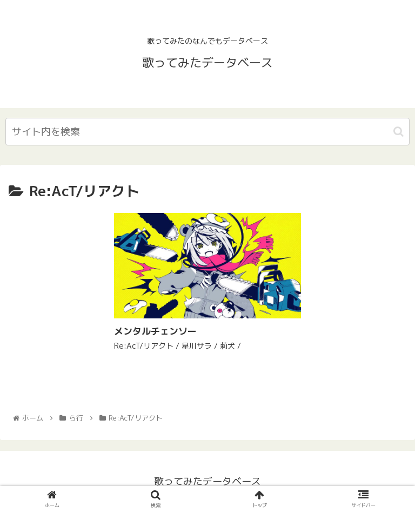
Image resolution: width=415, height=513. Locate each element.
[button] (398, 131)
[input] (207, 131)
